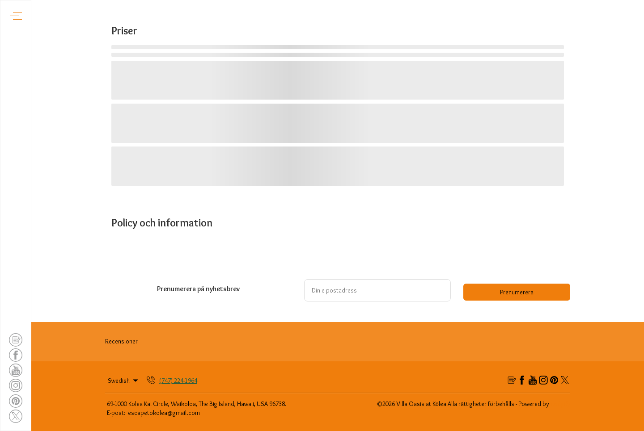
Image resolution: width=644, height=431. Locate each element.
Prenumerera (517, 292)
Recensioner (121, 341)
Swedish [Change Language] (124, 381)
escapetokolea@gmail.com (164, 413)
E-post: (116, 413)
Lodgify (560, 404)
